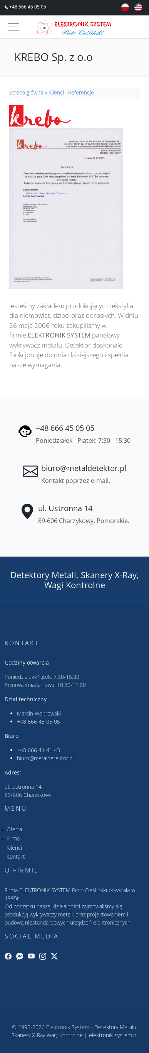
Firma (13, 838)
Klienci (14, 847)
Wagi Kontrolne (74, 585)
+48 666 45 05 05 (27, 6)
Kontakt (16, 856)
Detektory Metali (43, 574)
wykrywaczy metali (51, 914)
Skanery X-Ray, (110, 574)
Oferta (14, 829)
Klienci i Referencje (71, 92)
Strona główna (26, 92)
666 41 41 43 (44, 750)
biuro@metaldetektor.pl (83, 468)
